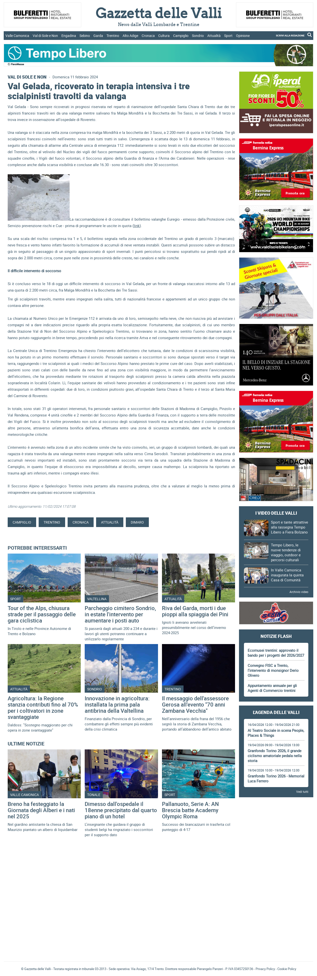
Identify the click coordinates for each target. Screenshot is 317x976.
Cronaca (148, 35)
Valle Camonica (17, 35)
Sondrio (198, 35)
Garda (98, 35)
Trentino (112, 35)
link (137, 225)
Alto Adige (130, 35)
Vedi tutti (302, 792)
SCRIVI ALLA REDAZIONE (290, 35)
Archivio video (299, 592)
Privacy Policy (265, 969)
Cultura (164, 35)
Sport (228, 35)
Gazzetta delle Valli (276, 925)
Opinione (243, 35)
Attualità (214, 35)
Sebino (84, 35)
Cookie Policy (286, 969)
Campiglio (180, 35)
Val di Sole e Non (45, 35)
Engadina (68, 35)
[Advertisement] (276, 814)
